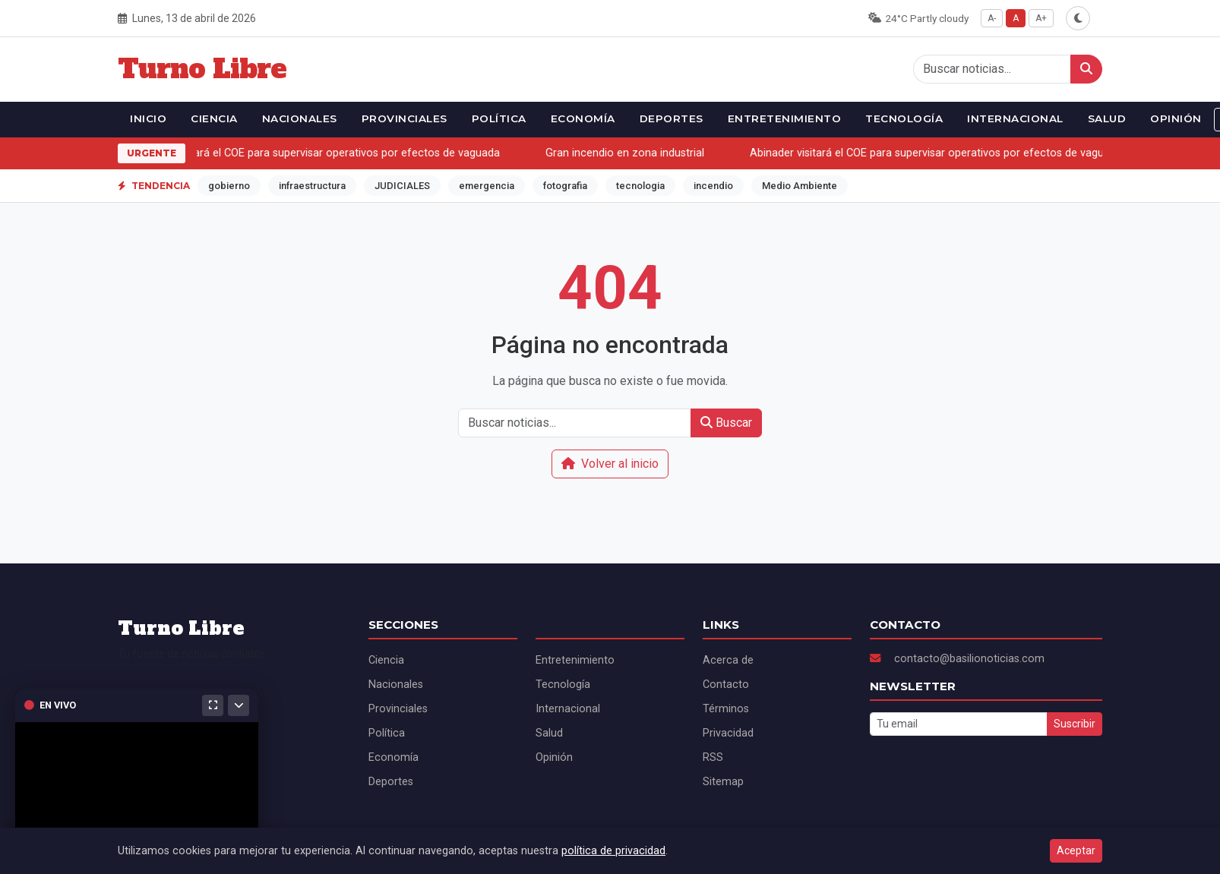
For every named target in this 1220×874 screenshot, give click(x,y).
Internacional (1015, 118)
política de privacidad (613, 850)
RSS (713, 757)
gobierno (229, 185)
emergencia (486, 185)
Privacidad (728, 733)
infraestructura (312, 185)
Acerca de (728, 660)
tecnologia (640, 185)
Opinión (1176, 118)
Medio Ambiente (799, 185)
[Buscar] (1086, 69)
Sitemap (723, 781)
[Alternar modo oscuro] (1078, 18)
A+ (1041, 18)
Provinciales (404, 118)
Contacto (726, 684)
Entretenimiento (785, 118)
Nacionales (299, 118)
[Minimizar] (238, 705)
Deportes (671, 118)
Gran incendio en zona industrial (627, 153)
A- (992, 18)
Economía (583, 118)
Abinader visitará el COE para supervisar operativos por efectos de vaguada (316, 153)
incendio (713, 185)
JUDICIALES (402, 185)
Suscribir (1074, 724)
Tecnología (904, 118)
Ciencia (214, 118)
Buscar (726, 422)
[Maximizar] (212, 705)
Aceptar (1076, 850)
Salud (1107, 118)
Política (499, 118)
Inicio (148, 118)
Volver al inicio (610, 463)
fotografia (565, 185)
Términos (726, 708)
